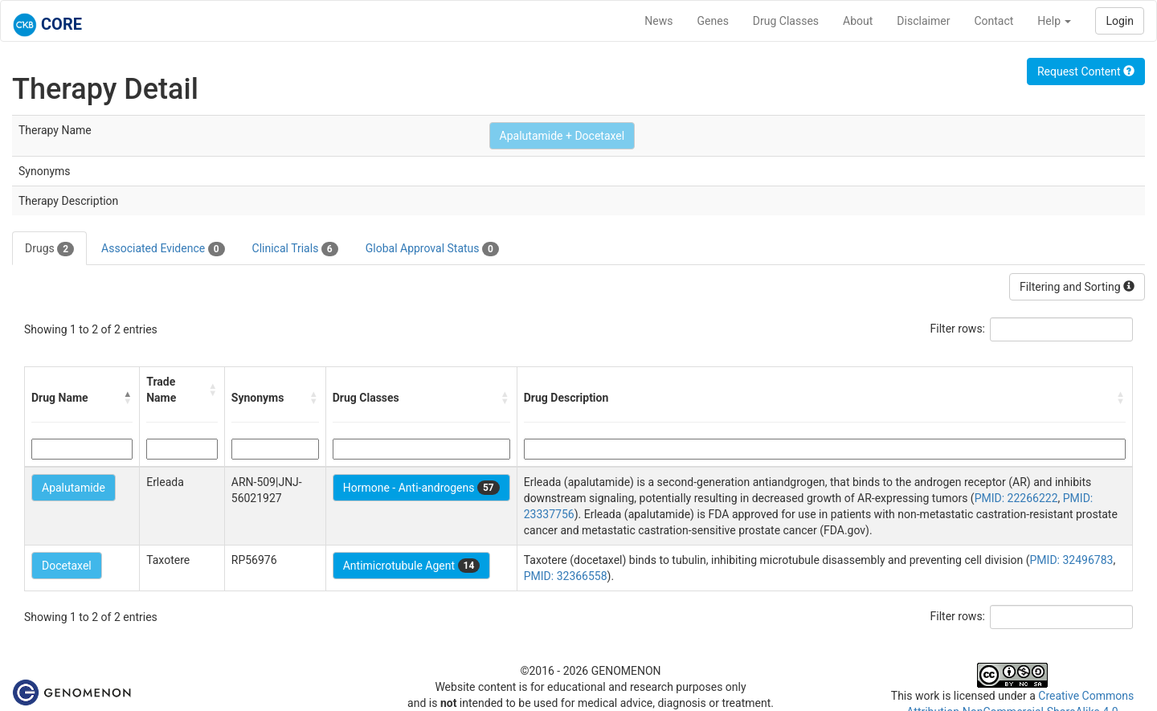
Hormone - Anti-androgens (421, 487)
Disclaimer (923, 20)
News (658, 20)
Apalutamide (73, 487)
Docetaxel (67, 565)
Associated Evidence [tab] (162, 249)
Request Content (1086, 71)
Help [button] (1054, 20)
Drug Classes (786, 20)
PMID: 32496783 (1072, 560)
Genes (713, 20)
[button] (128, 398)
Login (1120, 20)
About (858, 20)
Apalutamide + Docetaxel (562, 135)
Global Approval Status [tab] (432, 249)
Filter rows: (958, 328)
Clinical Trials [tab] (295, 249)
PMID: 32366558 (565, 576)
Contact (993, 20)
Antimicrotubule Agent (411, 565)
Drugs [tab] (49, 249)
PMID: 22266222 (1016, 498)
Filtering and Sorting (1077, 286)
